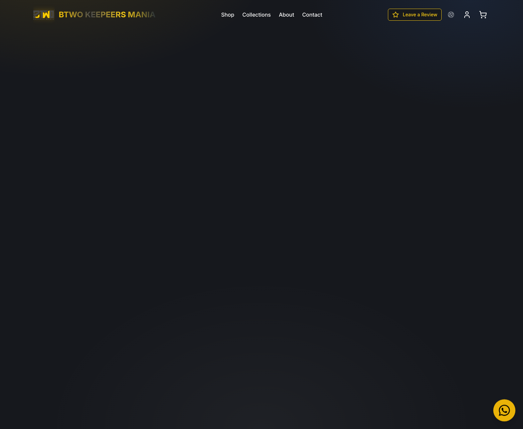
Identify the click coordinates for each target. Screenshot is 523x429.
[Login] (467, 14)
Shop (227, 14)
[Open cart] (483, 14)
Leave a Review (414, 14)
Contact (312, 14)
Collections (256, 14)
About (286, 14)
